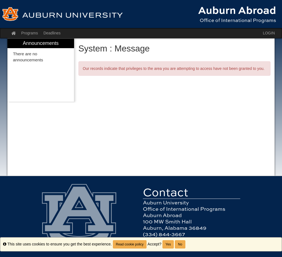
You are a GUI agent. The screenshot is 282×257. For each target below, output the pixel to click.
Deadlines (52, 33)
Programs (29, 33)
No (180, 244)
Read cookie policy (130, 244)
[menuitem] (40, 70)
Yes (168, 244)
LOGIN (269, 33)
